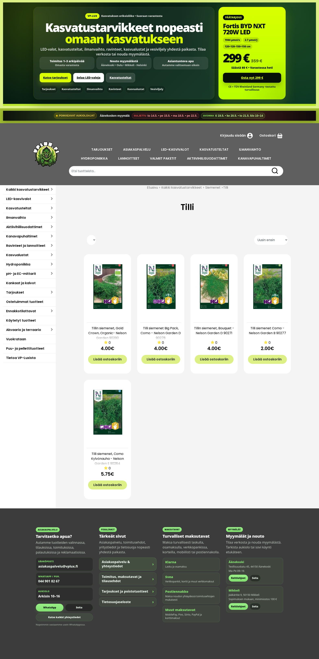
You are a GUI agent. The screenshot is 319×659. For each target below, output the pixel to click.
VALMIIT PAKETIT (163, 158)
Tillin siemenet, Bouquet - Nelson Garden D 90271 (214, 330)
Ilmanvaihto (95, 89)
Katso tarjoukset (55, 77)
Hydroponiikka (18, 264)
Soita (79, 607)
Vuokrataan (16, 339)
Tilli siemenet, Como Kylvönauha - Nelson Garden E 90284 (107, 458)
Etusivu (152, 187)
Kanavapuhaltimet (21, 236)
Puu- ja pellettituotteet (25, 348)
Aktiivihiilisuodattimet (24, 227)
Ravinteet (115, 89)
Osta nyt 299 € (252, 78)
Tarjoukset (49, 89)
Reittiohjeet (238, 578)
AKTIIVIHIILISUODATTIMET (207, 158)
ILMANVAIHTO (250, 149)
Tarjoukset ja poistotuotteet (128, 591)
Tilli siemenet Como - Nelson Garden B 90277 (267, 330)
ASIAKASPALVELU (137, 149)
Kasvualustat (135, 89)
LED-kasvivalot (18, 199)
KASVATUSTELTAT (214, 149)
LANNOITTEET (129, 158)
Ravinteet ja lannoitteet (25, 245)
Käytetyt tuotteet (21, 320)
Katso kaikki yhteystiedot (64, 617)
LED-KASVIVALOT (175, 149)
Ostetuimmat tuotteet (24, 301)
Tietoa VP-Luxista (21, 358)
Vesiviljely (156, 89)
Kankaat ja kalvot (21, 283)
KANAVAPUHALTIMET (255, 158)
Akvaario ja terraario (23, 329)
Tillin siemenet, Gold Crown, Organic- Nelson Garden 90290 (107, 333)
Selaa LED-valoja (89, 77)
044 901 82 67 (49, 581)
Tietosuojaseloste (128, 602)
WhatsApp (49, 607)
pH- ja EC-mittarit (21, 273)
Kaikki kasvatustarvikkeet (27, 189)
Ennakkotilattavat (21, 311)
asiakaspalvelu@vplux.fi (58, 566)
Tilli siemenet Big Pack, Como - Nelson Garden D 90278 (161, 333)
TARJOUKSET (102, 149)
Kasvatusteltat (120, 77)
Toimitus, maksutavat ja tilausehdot (128, 578)
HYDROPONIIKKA (94, 158)
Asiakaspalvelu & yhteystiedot (128, 564)
